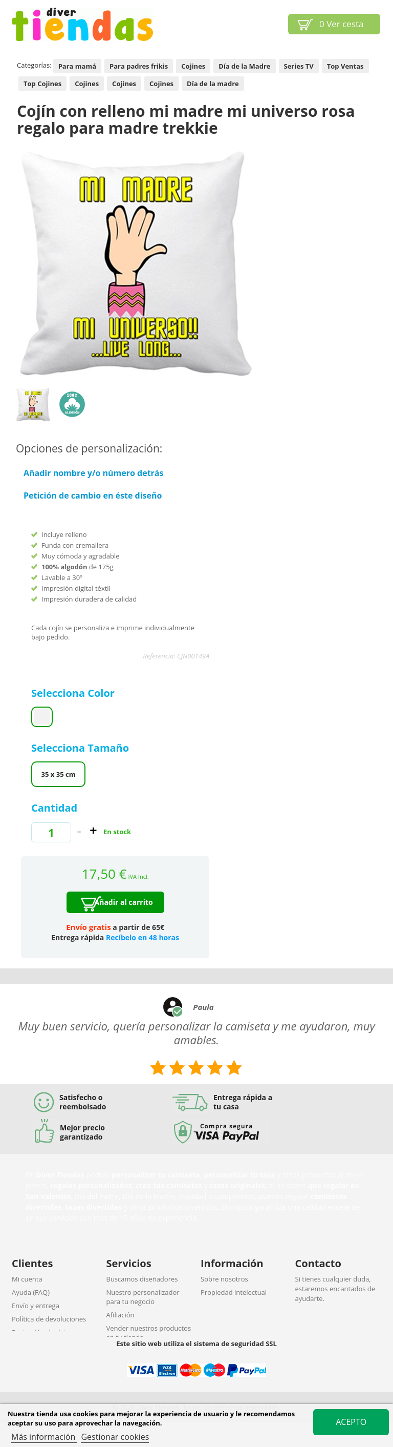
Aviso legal (217, 1305)
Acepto (351, 1422)
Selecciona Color (74, 693)
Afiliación (120, 1314)
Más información (44, 1436)
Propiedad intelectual (234, 1292)
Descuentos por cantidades (148, 1350)
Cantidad (54, 808)
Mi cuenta (27, 1279)
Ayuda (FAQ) (31, 1292)
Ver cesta (341, 24)
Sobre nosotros (224, 1279)
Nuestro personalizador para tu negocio (143, 1297)
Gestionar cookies (115, 1436)
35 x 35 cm (58, 774)
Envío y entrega (35, 1305)
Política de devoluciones (49, 1319)
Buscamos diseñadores (142, 1279)
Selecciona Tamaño (81, 748)
